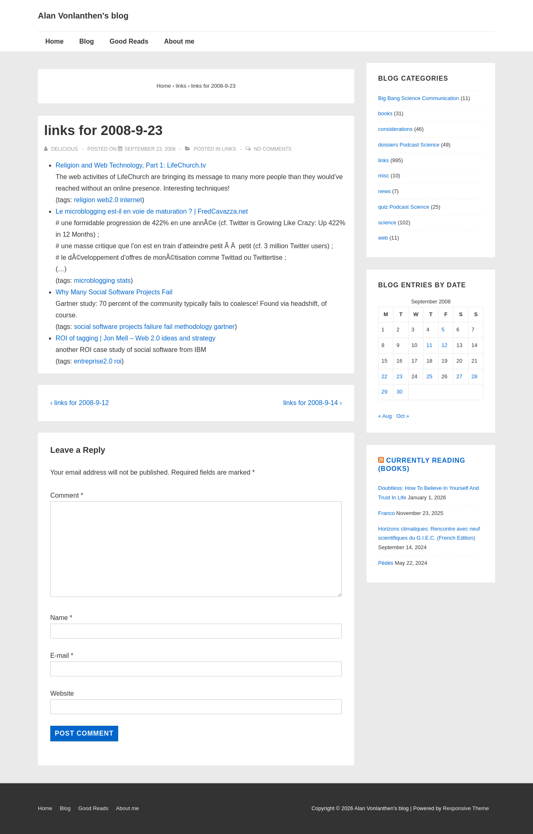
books (385, 113)
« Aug (385, 416)
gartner (224, 326)
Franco (386, 513)
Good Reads (129, 41)
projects (131, 326)
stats (124, 280)
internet (131, 199)
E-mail (59, 655)
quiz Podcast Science (403, 207)
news (384, 191)
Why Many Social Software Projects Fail (114, 292)
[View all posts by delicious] (61, 149)
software (105, 326)
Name (59, 617)
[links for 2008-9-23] (149, 149)
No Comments (272, 149)
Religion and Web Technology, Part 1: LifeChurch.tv (131, 165)
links (229, 149)
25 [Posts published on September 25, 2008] (429, 376)
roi (118, 361)
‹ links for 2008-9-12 (79, 402)
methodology (193, 326)
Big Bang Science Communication (418, 98)
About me (179, 41)
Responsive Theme (466, 808)
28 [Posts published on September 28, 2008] (474, 376)
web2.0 (108, 199)
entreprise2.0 (93, 361)
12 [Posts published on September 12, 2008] (444, 345)
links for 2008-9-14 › (312, 402)
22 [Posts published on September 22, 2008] (384, 376)
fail (168, 326)
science (387, 222)
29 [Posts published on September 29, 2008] (384, 392)
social (82, 326)
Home (54, 41)
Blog (86, 41)
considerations (395, 129)
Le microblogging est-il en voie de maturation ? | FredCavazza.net (152, 211)
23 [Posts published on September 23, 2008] (399, 376)
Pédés (385, 563)
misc (383, 175)
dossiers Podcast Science (408, 145)
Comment (66, 495)
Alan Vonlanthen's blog (83, 15)
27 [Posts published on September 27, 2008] (459, 376)
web (383, 238)
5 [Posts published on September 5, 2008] (443, 329)
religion (84, 199)
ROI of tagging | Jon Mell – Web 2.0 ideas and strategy (135, 338)
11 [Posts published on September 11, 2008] (429, 345)
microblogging (94, 280)
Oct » (402, 416)
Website (62, 693)
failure (153, 326)
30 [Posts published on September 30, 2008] (399, 392)
